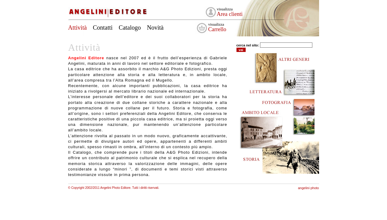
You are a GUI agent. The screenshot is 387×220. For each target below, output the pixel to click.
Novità (155, 27)
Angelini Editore (108, 10)
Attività (77, 27)
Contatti (103, 27)
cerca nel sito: (247, 45)
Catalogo (130, 27)
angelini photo (308, 188)
